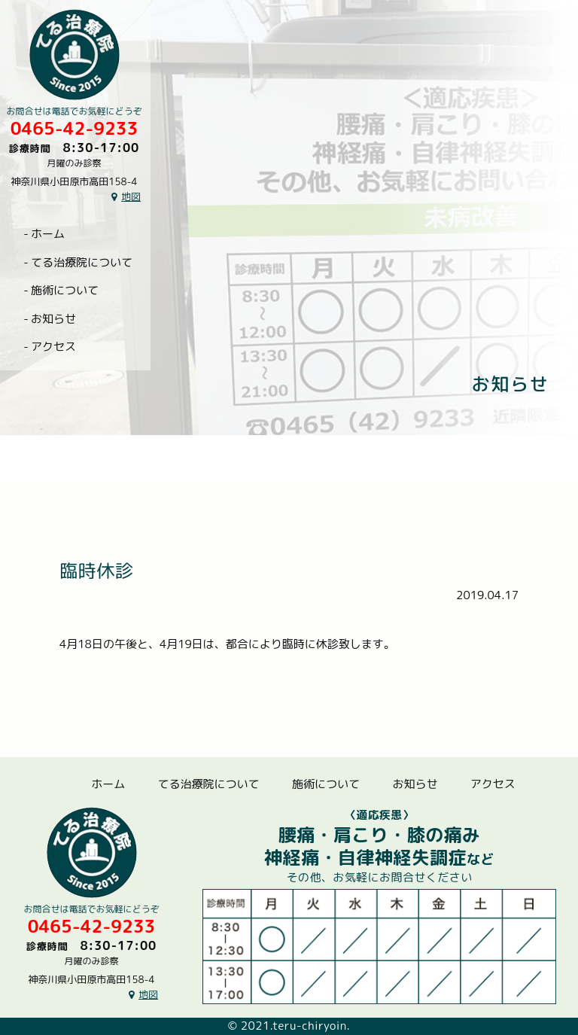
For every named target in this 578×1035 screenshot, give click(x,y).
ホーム (48, 234)
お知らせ (53, 319)
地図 (131, 196)
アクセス (53, 347)
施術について (65, 290)
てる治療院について (81, 262)
